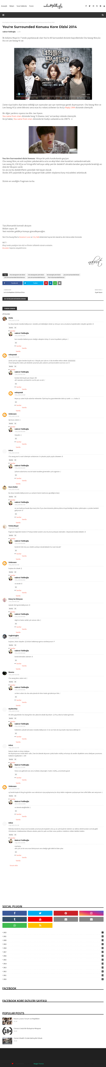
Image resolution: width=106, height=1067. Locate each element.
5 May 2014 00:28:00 (20, 543)
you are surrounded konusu (36, 277)
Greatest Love (24, 237)
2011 (53, 975)
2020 (53, 940)
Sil (15, 327)
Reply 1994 (70, 107)
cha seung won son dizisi (17, 275)
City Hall (36, 237)
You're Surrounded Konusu (18, 22)
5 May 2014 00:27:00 (20, 504)
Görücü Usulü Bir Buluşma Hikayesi (27, 1028)
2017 (53, 952)
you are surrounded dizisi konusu (14, 277)
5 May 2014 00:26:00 (20, 431)
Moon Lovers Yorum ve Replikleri (27, 1019)
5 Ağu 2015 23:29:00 (20, 843)
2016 (53, 956)
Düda (11, 318)
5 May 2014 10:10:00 (14, 674)
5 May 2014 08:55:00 (14, 601)
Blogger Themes (39, 1064)
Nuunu (11, 672)
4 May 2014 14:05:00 (14, 453)
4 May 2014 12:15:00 (14, 320)
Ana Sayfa (5, 22)
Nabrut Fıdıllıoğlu (22, 765)
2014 (53, 964)
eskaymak (13, 354)
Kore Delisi (13, 487)
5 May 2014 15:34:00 (14, 711)
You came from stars (11, 116)
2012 (53, 971)
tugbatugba (14, 635)
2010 (53, 979)
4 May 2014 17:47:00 (14, 528)
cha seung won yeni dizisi (36, 275)
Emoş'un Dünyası (16, 599)
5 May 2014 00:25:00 (20, 335)
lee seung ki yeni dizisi (53, 275)
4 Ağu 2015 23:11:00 (14, 825)
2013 (53, 968)
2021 (53, 936)
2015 (53, 960)
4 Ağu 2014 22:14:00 (14, 748)
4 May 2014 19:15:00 (14, 565)
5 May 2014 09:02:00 (14, 638)
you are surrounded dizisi (71, 275)
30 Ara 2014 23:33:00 (20, 804)
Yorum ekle (14, 865)
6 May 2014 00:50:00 (20, 653)
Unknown (13, 414)
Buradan (5, 248)
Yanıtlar (12, 331)
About (92, 1064)
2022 (53, 932)
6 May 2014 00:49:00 (20, 616)
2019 (53, 944)
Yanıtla (11, 327)
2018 (53, 948)
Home (86, 1064)
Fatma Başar (14, 526)
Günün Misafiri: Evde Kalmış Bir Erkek (28, 1038)
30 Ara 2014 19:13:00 (14, 789)
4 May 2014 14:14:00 (14, 489)
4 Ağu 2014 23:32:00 (20, 767)
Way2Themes (19, 1064)
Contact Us (100, 1064)
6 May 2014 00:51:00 (20, 726)
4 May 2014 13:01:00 (14, 357)
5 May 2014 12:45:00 (20, 395)
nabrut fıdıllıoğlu (9, 32)
